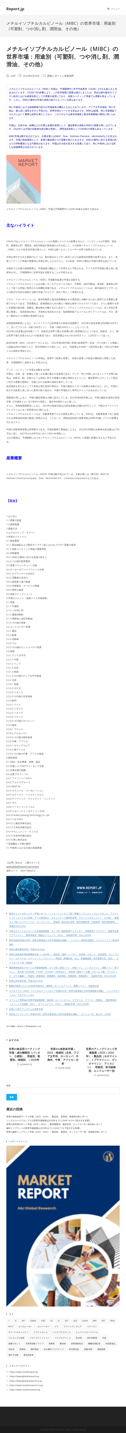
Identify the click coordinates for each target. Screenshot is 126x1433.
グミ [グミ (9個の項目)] (57, 1326)
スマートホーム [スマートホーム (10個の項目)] (41, 1332)
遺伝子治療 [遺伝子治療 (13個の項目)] (13, 1355)
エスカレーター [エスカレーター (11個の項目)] (25, 1326)
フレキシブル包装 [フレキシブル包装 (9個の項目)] (16, 1337)
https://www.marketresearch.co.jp (26, 1385)
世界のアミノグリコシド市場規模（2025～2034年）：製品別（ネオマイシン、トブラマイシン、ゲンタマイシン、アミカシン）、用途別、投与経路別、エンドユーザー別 (101, 1059)
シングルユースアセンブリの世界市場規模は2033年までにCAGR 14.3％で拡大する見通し (48, 1120)
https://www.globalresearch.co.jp (26, 1380)
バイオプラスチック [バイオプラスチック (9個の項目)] (62, 1332)
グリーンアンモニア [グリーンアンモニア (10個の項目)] (73, 1326)
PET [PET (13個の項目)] (103, 1320)
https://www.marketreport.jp (24, 1371)
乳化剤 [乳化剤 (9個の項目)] (79, 1337)
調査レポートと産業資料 (60, 75)
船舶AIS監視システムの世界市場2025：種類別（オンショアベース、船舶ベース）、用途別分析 (54, 986)
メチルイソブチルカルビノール (28, 1026)
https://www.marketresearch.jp (25, 1389)
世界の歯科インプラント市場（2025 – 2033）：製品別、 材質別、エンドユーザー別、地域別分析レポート (56, 1131)
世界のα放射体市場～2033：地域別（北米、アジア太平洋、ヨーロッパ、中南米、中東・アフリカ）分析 (63, 1056)
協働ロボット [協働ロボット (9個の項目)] (14, 1343)
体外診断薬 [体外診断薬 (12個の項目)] (92, 1337)
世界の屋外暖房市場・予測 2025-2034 (27, 949)
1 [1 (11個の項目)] (9, 1320)
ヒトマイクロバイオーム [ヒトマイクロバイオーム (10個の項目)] (87, 1332)
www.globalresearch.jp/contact (22, 866)
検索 (8, 1085)
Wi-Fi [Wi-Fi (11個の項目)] (10, 1326)
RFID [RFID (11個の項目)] (112, 1320)
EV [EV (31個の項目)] (51, 1320)
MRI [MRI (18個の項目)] (95, 1320)
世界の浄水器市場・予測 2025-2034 (26, 980)
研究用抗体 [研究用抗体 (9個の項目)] (74, 1349)
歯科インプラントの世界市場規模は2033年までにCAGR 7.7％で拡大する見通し (43, 1128)
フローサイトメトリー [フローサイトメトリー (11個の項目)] (40, 1337)
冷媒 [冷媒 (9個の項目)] (104, 1337)
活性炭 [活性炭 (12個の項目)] (11, 1349)
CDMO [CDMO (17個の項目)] (33, 1320)
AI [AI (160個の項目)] (16, 1320)
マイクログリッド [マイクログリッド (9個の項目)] (63, 1337)
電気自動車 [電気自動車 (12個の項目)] (29, 1355)
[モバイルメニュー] (113, 9)
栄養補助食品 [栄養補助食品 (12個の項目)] (77, 1343)
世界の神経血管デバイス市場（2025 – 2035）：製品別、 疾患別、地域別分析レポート (47, 1116)
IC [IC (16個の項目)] (59, 1320)
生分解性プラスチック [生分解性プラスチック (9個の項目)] (54, 1349)
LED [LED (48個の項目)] (75, 1320)
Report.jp (15, 8)
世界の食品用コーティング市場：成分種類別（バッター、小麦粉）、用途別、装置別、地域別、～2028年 (24, 1054)
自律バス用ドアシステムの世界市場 (26, 1009)
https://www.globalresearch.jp (24, 1376)
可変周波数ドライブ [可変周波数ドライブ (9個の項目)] (35, 1343)
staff (13, 75)
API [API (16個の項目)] (23, 1320)
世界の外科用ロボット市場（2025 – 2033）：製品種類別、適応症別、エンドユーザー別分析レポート (54, 1124)
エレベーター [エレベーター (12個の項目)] (43, 1326)
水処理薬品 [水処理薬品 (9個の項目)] (110, 1343)
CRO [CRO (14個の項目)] (43, 1320)
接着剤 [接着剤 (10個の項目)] (52, 1343)
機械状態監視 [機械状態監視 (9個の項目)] (94, 1343)
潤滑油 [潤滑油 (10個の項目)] (22, 1349)
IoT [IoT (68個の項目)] (66, 1320)
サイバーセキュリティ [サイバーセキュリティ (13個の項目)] (18, 1332)
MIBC (13, 1026)
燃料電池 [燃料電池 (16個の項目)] (35, 1349)
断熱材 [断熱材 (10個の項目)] (63, 1343)
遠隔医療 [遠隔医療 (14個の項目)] (101, 1349)
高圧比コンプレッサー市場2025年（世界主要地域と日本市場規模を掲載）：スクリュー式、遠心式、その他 (60, 1014)
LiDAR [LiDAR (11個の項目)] (85, 1320)
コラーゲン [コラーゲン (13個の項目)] (92, 1326)
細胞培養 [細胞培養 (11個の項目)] (88, 1349)
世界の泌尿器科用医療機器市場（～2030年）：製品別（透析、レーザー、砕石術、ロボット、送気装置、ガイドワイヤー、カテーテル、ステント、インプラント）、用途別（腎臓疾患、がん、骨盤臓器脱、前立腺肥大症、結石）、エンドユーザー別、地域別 (64, 958)
